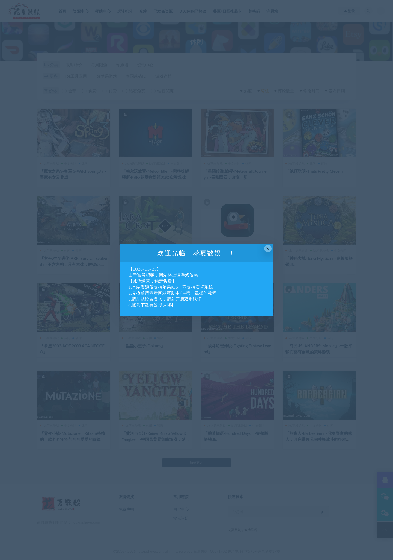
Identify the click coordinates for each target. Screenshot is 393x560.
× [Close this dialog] (268, 248)
